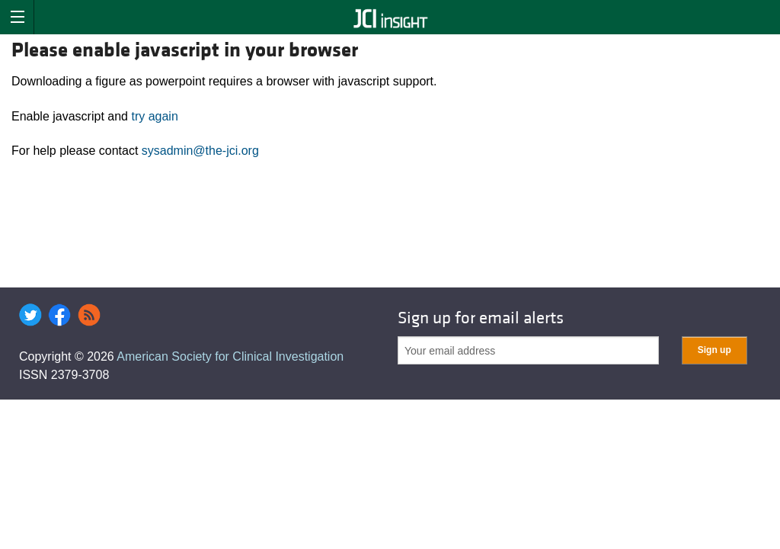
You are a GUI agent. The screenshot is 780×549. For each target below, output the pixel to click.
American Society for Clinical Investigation (230, 356)
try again (154, 116)
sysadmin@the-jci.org (200, 150)
